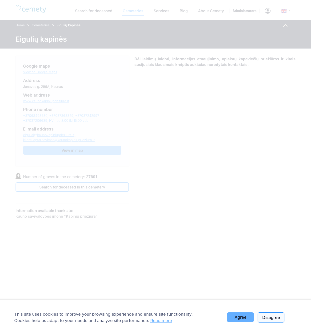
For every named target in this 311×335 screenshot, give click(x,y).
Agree (241, 317)
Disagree (271, 317)
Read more (161, 320)
